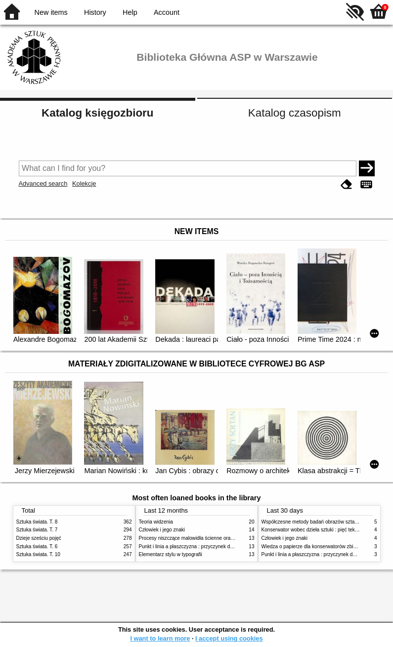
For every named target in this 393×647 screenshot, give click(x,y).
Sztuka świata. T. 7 (37, 529)
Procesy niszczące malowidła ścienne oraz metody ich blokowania (212, 538)
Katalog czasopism (294, 113)
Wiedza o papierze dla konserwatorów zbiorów (313, 546)
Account (166, 12)
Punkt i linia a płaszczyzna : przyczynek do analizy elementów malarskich (220, 546)
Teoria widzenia (156, 522)
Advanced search (43, 183)
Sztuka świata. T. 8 (37, 522)
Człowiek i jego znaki (162, 529)
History (95, 12)
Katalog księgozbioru (97, 113)
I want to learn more (160, 638)
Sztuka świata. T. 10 (38, 554)
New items (51, 12)
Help (130, 12)
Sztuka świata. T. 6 (37, 546)
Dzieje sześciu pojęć (38, 538)
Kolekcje (84, 183)
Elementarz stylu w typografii (170, 554)
